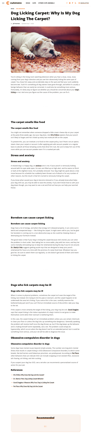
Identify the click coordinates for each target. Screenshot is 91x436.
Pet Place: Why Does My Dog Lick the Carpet (28, 386)
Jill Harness (16, 23)
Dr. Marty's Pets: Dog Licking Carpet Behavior (28, 379)
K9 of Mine (55, 135)
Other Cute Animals (46, 3)
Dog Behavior (20, 8)
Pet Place (75, 353)
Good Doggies (73, 310)
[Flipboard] (72, 3)
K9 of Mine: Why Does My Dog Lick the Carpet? (28, 375)
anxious (39, 166)
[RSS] (75, 3)
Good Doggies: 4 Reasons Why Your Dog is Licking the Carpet (33, 383)
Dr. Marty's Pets (17, 247)
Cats (34, 3)
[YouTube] (70, 3)
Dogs (28, 3)
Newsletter (84, 3)
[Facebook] (67, 3)
